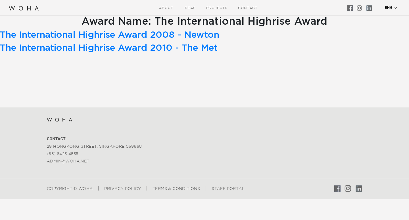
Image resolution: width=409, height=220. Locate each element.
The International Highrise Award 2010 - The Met (109, 47)
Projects (217, 8)
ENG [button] (389, 7)
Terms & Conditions (176, 188)
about (166, 8)
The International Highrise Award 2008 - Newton (109, 34)
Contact (248, 8)
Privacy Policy (122, 188)
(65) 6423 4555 (62, 153)
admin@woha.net (68, 161)
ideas (190, 8)
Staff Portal (228, 188)
